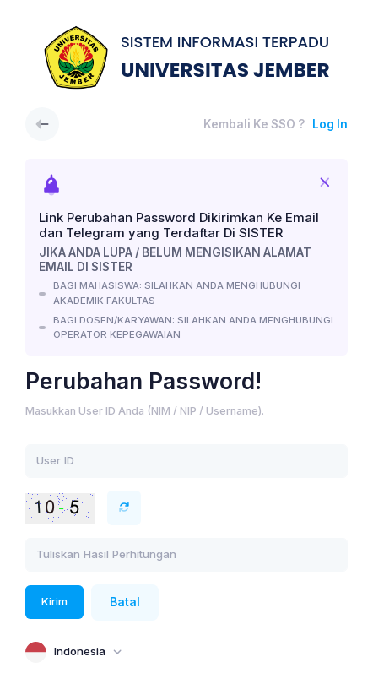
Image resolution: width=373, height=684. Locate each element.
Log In (330, 124)
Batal (125, 602)
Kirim (54, 601)
